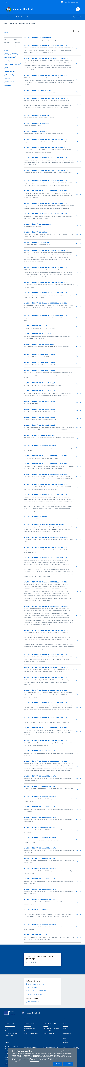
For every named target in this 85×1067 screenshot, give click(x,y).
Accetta (69, 1064)
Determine (7, 78)
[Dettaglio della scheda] (79, 39)
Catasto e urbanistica (29, 1023)
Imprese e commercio (48, 1033)
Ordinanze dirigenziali (9, 82)
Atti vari (6, 54)
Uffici (6, 1028)
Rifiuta (58, 1064)
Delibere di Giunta (8, 75)
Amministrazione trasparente (50, 1047)
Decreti (6, 68)
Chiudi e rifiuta (67, 1051)
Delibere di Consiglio (9, 71)
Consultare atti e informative (17, 24)
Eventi (64, 1041)
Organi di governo (9, 1023)
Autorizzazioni (14, 54)
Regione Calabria (9, 2)
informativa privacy (34, 1061)
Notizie (64, 1023)
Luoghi (64, 1038)
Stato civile (7, 85)
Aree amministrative (10, 1026)
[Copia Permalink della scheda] (76, 39)
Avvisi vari (6, 61)
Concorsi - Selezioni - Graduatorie (12, 64)
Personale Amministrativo (11, 1033)
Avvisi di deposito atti (9, 57)
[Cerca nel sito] (78, 9)
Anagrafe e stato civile (29, 1028)
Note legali (7, 1064)
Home (5, 24)
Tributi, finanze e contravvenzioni (51, 1028)
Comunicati (65, 1026)
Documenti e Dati (9, 1036)
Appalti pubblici (47, 1031)
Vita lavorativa (27, 1026)
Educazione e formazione (49, 1023)
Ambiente (45, 1026)
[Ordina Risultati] (78, 31)
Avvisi (64, 1028)
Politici (6, 1031)
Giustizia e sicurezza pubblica (31, 1033)
